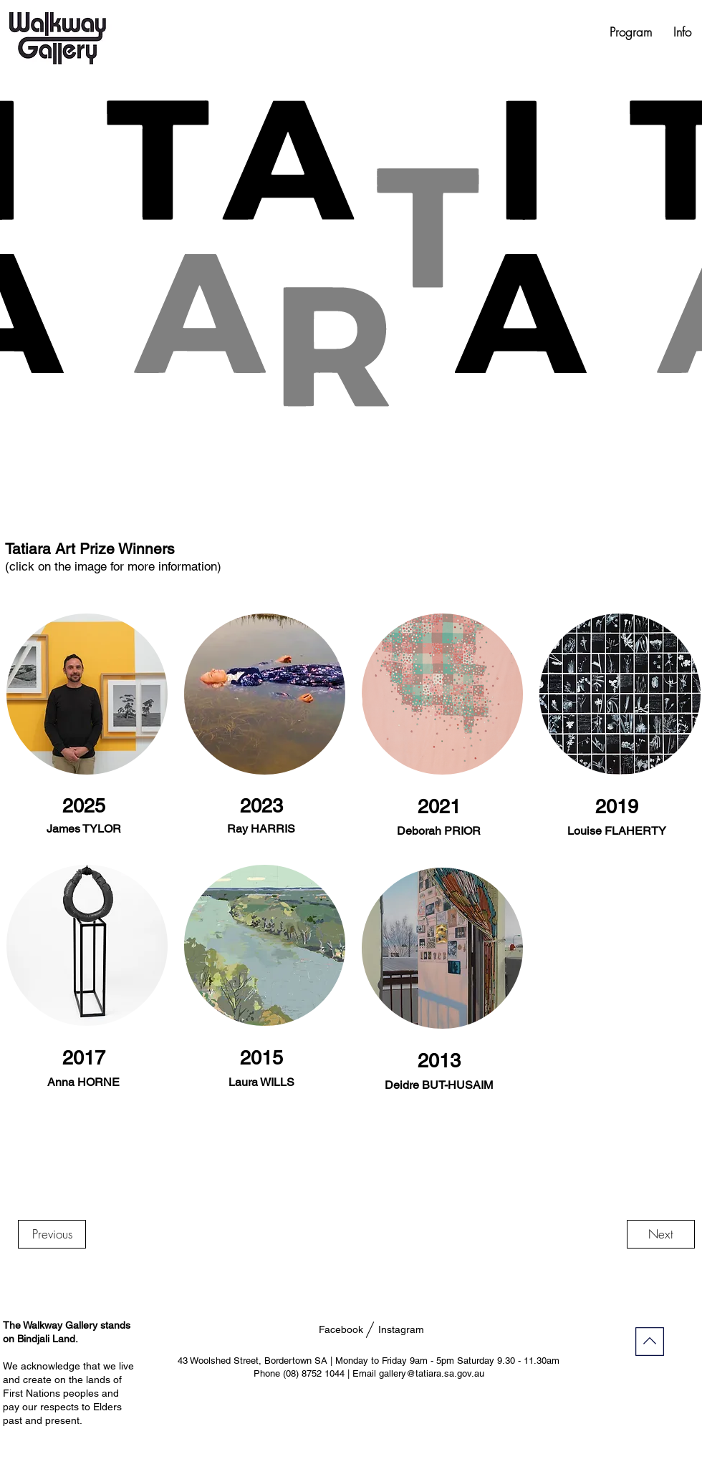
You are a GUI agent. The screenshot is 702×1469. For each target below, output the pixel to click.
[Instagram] (400, 1330)
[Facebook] (340, 1330)
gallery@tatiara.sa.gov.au (431, 1373)
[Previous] (52, 1234)
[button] (631, 32)
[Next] (661, 1234)
